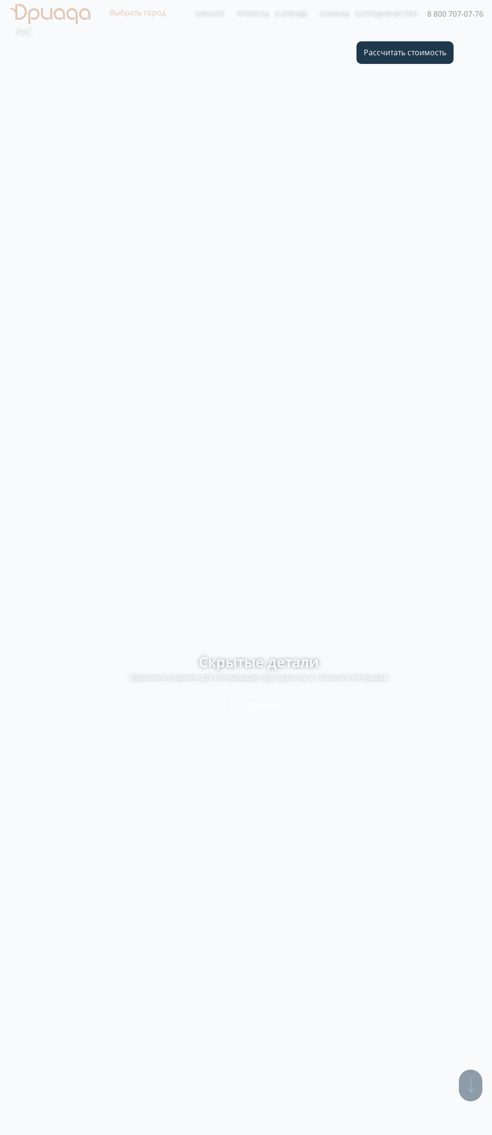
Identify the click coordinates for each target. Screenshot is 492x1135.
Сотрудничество (389, 13)
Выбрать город (138, 12)
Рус (27, 32)
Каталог (214, 13)
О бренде (294, 13)
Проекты (253, 13)
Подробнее (258, 704)
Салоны (334, 13)
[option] (246, 567)
